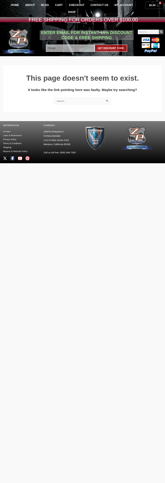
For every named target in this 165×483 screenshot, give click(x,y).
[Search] (161, 32)
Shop (72, 12)
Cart (59, 5)
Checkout (76, 5)
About (30, 5)
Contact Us (99, 5)
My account (123, 5)
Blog (45, 5)
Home (15, 5)
